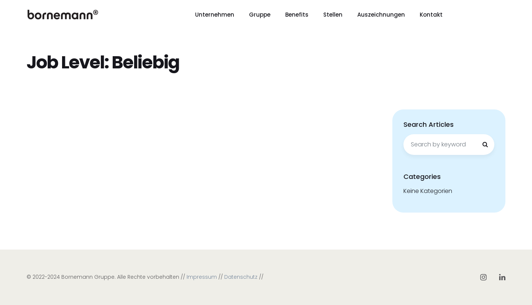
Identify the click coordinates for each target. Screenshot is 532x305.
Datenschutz (241, 277)
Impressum (202, 277)
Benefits (296, 14)
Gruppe (259, 14)
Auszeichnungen (381, 14)
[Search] (485, 144)
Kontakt (431, 14)
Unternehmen (214, 14)
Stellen (332, 14)
